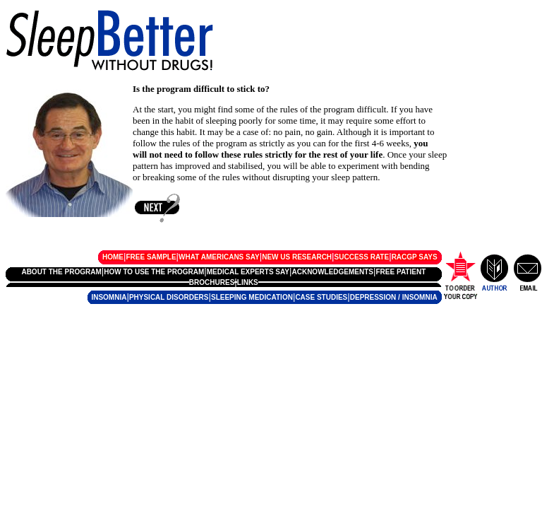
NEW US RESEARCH (297, 257)
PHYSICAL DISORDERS (169, 297)
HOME (113, 257)
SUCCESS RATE (362, 257)
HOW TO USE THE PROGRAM (154, 272)
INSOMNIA (108, 297)
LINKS (247, 282)
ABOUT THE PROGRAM (61, 272)
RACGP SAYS (415, 257)
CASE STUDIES (321, 297)
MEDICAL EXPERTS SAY (248, 272)
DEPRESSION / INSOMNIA (394, 297)
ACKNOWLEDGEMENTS (332, 272)
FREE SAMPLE (151, 257)
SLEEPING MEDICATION (252, 297)
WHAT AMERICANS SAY (219, 257)
